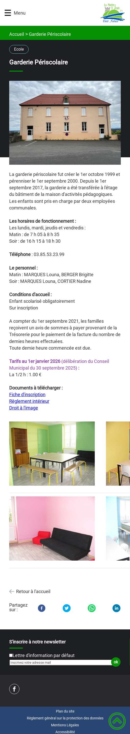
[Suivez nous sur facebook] (14, 689)
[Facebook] (41, 608)
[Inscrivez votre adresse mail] (62, 662)
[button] (8, 13)
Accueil (16, 34)
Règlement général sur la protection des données (65, 718)
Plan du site (65, 711)
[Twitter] (66, 608)
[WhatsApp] (91, 608)
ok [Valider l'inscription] (116, 662)
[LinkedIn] (116, 608)
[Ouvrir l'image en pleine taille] (65, 123)
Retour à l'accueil (33, 591)
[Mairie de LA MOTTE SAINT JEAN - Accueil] (74, 13)
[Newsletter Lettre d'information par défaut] (11, 655)
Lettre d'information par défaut (44, 655)
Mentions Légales (65, 725)
